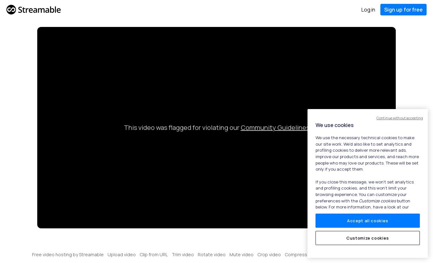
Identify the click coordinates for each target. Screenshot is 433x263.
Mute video (241, 254)
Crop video (269, 254)
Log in (368, 9)
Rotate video (212, 254)
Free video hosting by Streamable (68, 254)
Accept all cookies (367, 221)
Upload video (122, 254)
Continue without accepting (400, 117)
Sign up (403, 9)
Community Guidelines (275, 127)
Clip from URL (154, 254)
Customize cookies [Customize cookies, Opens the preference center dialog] (367, 238)
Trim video (183, 254)
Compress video (302, 254)
